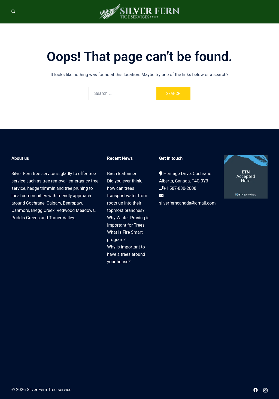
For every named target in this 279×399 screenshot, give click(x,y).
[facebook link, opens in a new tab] (255, 389)
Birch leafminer (122, 173)
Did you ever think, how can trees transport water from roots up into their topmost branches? (127, 195)
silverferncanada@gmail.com (187, 203)
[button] (13, 12)
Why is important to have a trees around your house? (126, 254)
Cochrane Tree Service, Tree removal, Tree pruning (55, 291)
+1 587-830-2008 (179, 188)
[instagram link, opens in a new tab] (265, 389)
